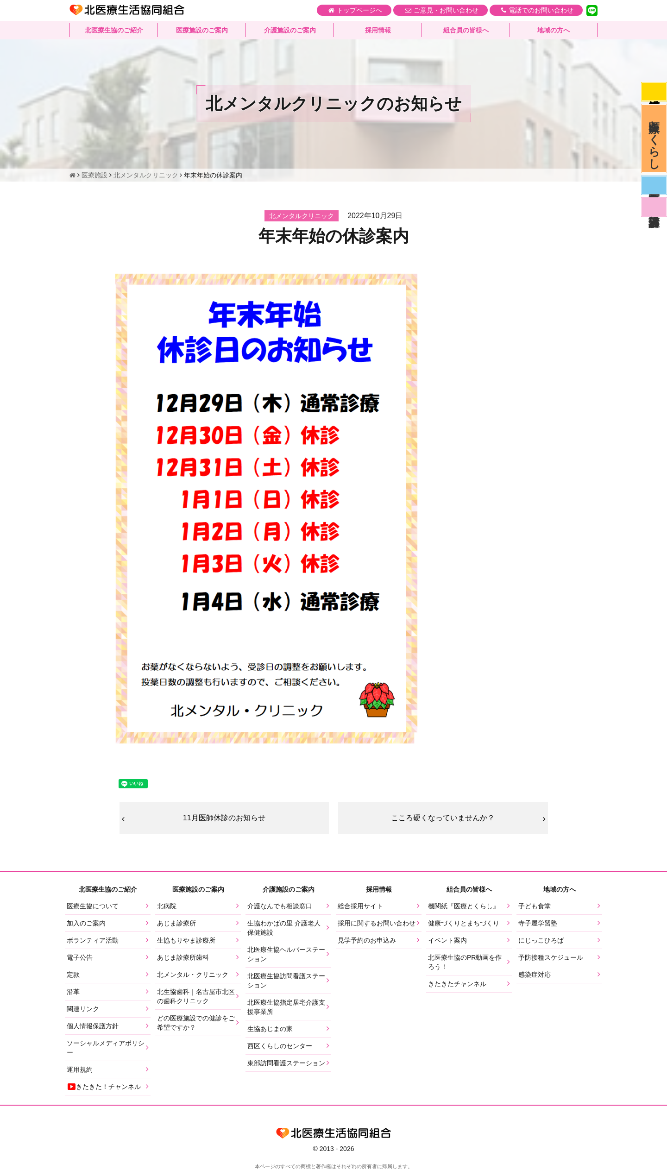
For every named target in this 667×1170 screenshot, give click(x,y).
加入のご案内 (86, 923)
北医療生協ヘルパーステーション (286, 954)
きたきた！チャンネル (104, 1086)
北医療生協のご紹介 (114, 30)
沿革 (73, 991)
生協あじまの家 (270, 1028)
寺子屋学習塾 (537, 923)
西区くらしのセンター (279, 1046)
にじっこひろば (541, 940)
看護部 (654, 207)
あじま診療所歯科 (183, 957)
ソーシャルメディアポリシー (106, 1047)
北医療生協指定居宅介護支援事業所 (286, 1007)
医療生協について (93, 906)
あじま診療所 (176, 923)
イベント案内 (447, 940)
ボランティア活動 (93, 940)
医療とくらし (654, 138)
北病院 (166, 906)
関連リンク (83, 1009)
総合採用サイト (360, 906)
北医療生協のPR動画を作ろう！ (465, 962)
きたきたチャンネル (457, 984)
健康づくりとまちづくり (463, 923)
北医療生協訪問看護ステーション (286, 980)
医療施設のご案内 (202, 30)
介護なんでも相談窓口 (279, 906)
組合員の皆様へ (466, 30)
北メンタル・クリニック (192, 974)
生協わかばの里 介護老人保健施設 (284, 927)
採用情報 (378, 30)
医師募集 (654, 185)
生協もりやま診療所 (186, 940)
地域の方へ (553, 30)
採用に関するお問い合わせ (376, 923)
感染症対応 (654, 91)
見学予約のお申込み (367, 940)
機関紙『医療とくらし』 (463, 906)
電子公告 (80, 957)
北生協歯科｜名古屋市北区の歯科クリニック (196, 996)
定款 (73, 974)
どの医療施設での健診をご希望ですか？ (196, 1022)
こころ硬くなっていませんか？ (443, 818)
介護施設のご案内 (290, 30)
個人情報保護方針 (93, 1026)
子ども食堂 (534, 906)
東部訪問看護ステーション (286, 1063)
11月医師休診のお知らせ (224, 818)
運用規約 (80, 1069)
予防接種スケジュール (550, 957)
